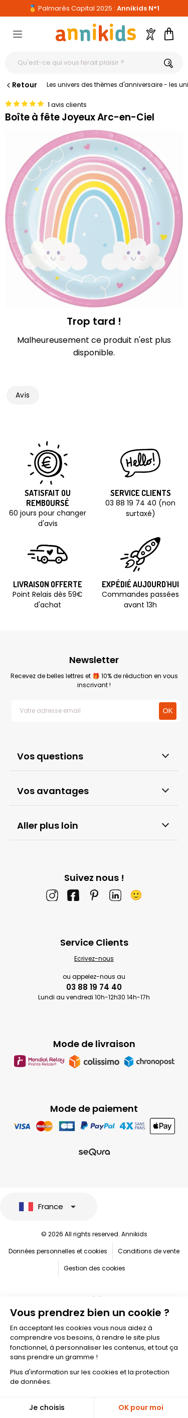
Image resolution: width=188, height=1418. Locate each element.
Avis (23, 395)
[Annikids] (96, 32)
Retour (21, 85)
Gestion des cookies (94, 1268)
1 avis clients (67, 104)
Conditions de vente (148, 1251)
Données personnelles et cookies (58, 1251)
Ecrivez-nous (94, 958)
